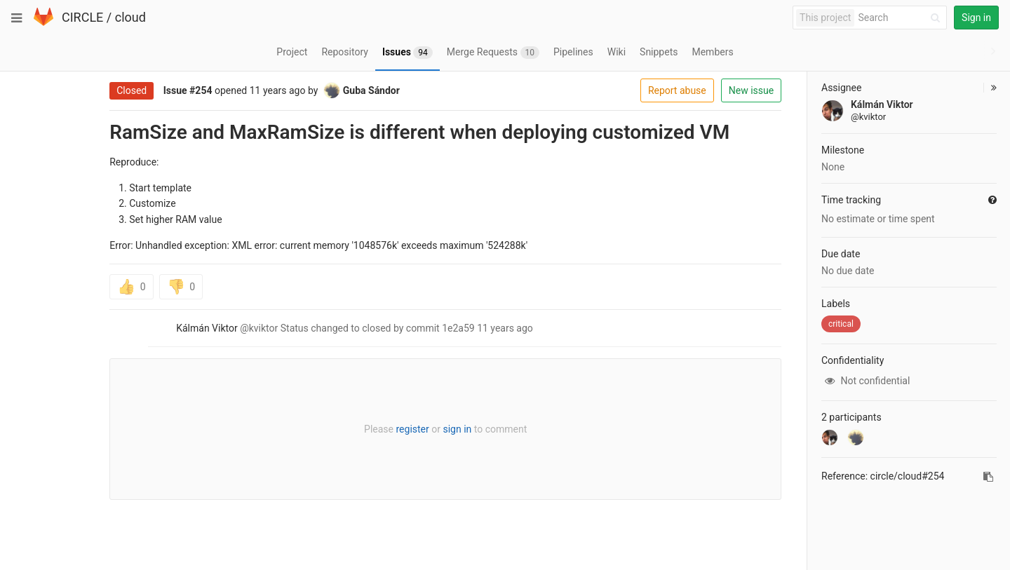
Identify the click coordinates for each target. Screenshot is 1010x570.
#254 (158, 90)
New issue (709, 90)
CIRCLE (82, 17)
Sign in (976, 17)
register (370, 429)
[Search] (901, 18)
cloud (130, 17)
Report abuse (635, 90)
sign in (414, 429)
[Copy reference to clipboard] (988, 476)
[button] (990, 88)
